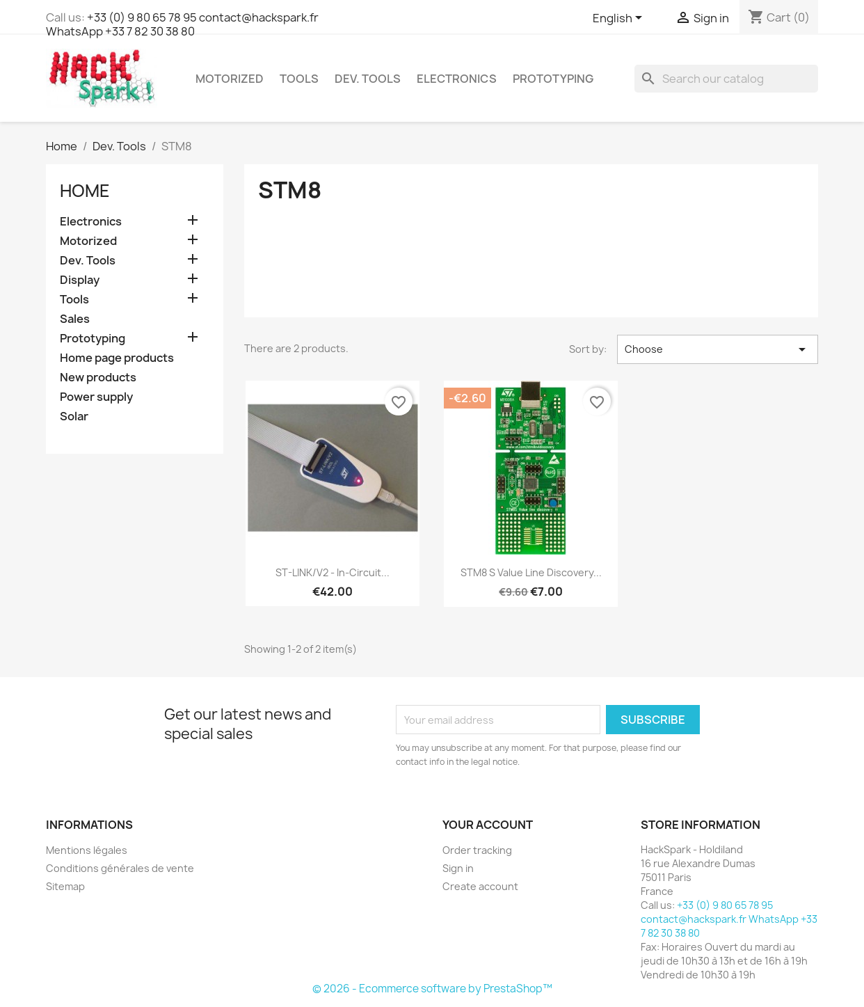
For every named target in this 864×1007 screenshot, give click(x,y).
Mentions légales (86, 850)
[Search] (726, 79)
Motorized (229, 78)
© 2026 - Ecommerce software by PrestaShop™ (432, 988)
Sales (75, 319)
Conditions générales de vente (120, 868)
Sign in (458, 868)
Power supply (96, 397)
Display (79, 280)
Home (85, 191)
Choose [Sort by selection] (717, 349)
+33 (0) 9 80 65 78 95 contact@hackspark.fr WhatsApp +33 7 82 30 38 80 (182, 24)
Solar (74, 416)
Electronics (457, 78)
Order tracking (477, 850)
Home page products (117, 358)
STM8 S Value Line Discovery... (531, 572)
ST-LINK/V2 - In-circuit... (332, 572)
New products (98, 377)
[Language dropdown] (620, 18)
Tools (299, 78)
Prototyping (553, 78)
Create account (480, 886)
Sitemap (65, 886)
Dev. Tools (368, 78)
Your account (487, 824)
